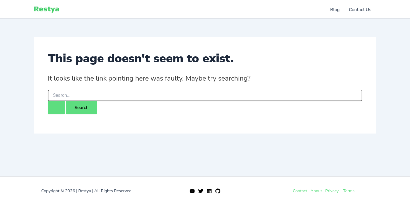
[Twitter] (200, 191)
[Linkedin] (209, 191)
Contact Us (360, 10)
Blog (335, 10)
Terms (348, 191)
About (316, 191)
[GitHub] (217, 191)
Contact (300, 191)
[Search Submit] (56, 107)
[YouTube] (192, 191)
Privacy (332, 191)
